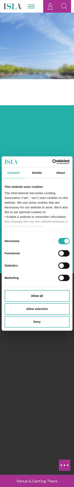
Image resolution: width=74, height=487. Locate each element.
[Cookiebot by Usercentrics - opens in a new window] (52, 161)
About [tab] (60, 172)
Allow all (37, 295)
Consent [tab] (13, 172)
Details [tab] (37, 172)
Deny (37, 321)
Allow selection (37, 308)
